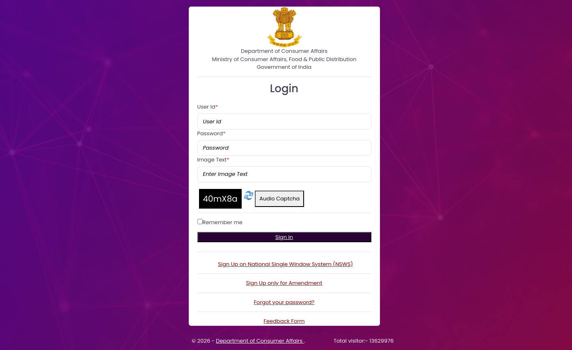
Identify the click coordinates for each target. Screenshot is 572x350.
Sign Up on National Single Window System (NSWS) (285, 264)
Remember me (223, 222)
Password (211, 133)
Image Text (213, 160)
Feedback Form (283, 321)
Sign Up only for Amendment (284, 283)
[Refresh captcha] (249, 195)
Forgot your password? (284, 302)
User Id (207, 107)
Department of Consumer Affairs (260, 341)
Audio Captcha (279, 198)
